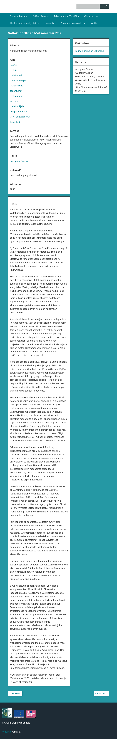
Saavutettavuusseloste (73, 23)
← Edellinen (15, 693)
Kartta (94, 23)
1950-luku (15, 122)
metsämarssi (17, 96)
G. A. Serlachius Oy (20, 116)
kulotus (14, 101)
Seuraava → (101, 693)
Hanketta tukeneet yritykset (25, 23)
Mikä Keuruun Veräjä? (65, 16)
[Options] (102, 6)
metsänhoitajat (18, 80)
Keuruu (13, 65)
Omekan (6, 731)
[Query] (92, 6)
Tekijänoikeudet (41, 16)
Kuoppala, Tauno (19, 161)
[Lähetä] (106, 6)
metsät (13, 70)
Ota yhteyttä (91, 16)
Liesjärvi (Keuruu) (19, 111)
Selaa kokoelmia (18, 16)
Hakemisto (50, 23)
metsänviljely (17, 106)
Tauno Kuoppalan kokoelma (89, 51)
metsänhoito (16, 75)
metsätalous (16, 85)
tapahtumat (16, 91)
